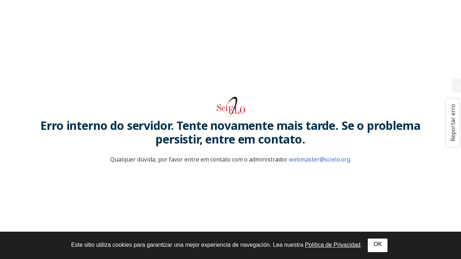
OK (377, 244)
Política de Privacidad (333, 245)
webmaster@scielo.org (319, 159)
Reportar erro (453, 122)
